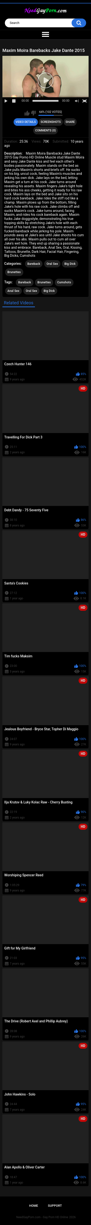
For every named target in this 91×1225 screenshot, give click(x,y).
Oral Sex (52, 264)
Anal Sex (13, 291)
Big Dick (69, 264)
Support (55, 1205)
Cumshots (64, 282)
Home (33, 1205)
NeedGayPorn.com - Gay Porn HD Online (42, 1217)
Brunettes (14, 272)
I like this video (27, 113)
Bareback (33, 264)
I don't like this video (33, 113)
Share (70, 122)
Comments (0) (45, 130)
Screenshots (51, 122)
